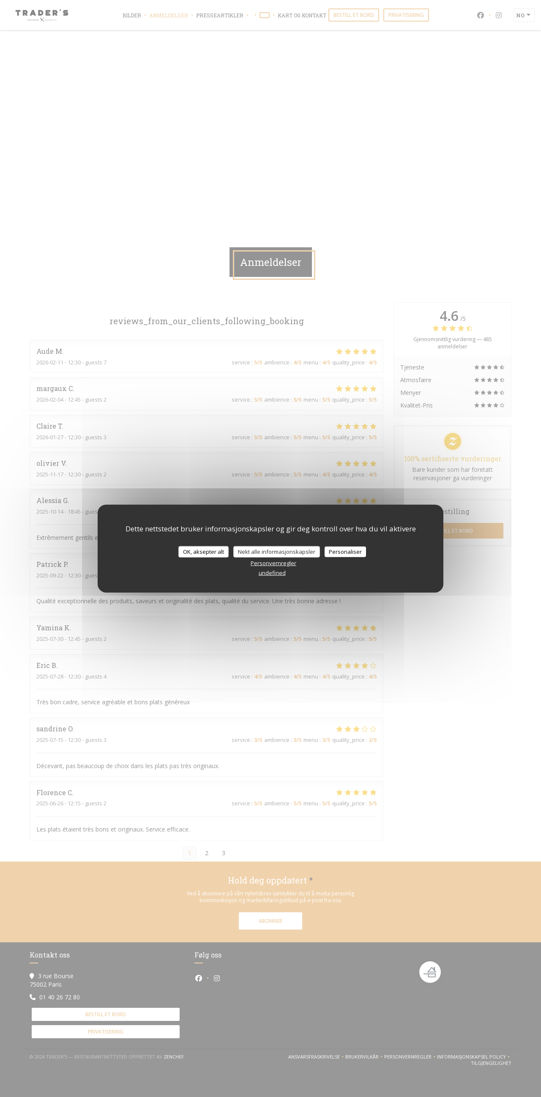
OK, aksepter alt (203, 551)
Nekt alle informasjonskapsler (276, 551)
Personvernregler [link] (273, 563)
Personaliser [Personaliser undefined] (345, 551)
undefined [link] (272, 573)
